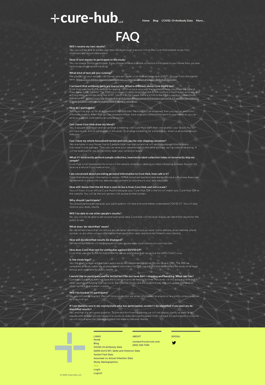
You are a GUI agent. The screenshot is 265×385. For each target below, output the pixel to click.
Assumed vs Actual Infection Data (113, 358)
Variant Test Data (103, 354)
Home (97, 339)
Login (97, 369)
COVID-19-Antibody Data (108, 347)
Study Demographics (106, 362)
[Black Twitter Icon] (174, 342)
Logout (98, 373)
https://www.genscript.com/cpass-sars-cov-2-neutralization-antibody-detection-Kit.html (126, 79)
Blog (96, 343)
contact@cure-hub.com (146, 341)
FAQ (96, 365)
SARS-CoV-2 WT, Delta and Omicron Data (117, 350)
